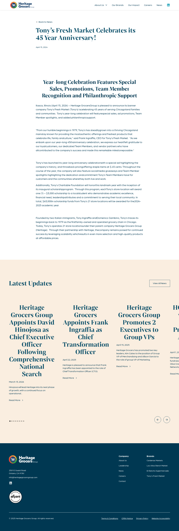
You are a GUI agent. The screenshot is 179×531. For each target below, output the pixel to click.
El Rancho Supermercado (158, 471)
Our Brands (118, 5)
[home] (22, 5)
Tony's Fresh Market (156, 476)
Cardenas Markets (155, 460)
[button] (101, 5)
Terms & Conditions (109, 518)
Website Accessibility (161, 518)
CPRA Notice (127, 518)
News (159, 5)
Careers (148, 5)
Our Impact (134, 5)
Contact (122, 481)
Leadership (124, 465)
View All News (160, 283)
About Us (123, 460)
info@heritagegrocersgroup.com (23, 477)
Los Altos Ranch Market (157, 465)
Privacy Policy (142, 518)
